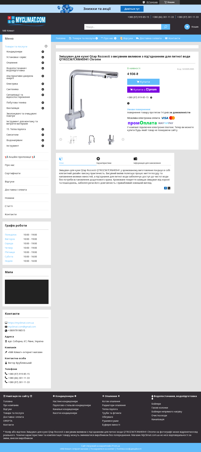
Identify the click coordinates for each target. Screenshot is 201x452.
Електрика (12, 84)
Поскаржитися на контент (102, 448)
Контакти (11, 214)
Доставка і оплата (16, 189)
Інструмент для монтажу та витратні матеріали (22, 122)
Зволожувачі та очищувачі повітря (21, 114)
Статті (9, 206)
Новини (9, 197)
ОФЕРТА (7, 420)
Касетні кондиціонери (65, 413)
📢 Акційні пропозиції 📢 (20, 156)
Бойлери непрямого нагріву (166, 411)
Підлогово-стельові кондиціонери (72, 405)
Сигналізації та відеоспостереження (18, 96)
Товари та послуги (16, 46)
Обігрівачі (107, 416)
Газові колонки (159, 407)
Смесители (12, 135)
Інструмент (12, 146)
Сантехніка (12, 89)
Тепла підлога (110, 409)
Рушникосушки (110, 420)
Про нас (10, 165)
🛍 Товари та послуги (82, 38)
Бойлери (156, 403)
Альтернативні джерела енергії (19, 77)
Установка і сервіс (16, 57)
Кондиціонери (14, 51)
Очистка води (159, 415)
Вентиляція (12, 108)
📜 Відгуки (126, 38)
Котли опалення (111, 401)
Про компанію (11, 405)
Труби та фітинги (111, 413)
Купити (145, 82)
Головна (60, 38)
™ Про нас (107, 38)
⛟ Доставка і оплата (149, 38)
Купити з (145, 89)
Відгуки (9, 181)
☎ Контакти (172, 38)
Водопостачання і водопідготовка (16, 69)
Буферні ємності (111, 424)
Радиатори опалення (114, 405)
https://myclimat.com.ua (21, 322)
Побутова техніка (16, 102)
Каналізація (157, 419)
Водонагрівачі (14, 140)
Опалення (11, 63)
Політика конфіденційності (129, 448)
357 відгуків (152, 2)
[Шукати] (165, 27)
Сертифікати (12, 173)
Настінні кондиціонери (65, 401)
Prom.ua (116, 446)
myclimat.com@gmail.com (22, 326)
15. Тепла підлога (16, 129)
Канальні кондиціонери (65, 409)
